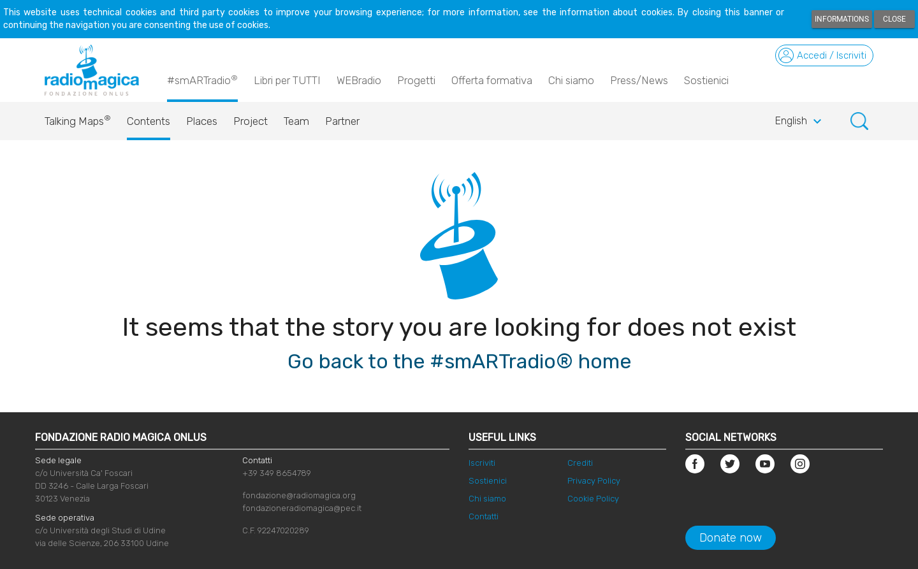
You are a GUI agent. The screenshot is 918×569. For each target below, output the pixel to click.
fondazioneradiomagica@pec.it (301, 508)
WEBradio (359, 80)
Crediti (580, 463)
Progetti (416, 80)
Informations (842, 19)
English (800, 121)
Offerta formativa (491, 80)
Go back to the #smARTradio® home (459, 361)
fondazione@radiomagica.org (299, 495)
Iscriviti (482, 463)
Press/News (639, 80)
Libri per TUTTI (287, 80)
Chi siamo (571, 80)
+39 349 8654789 (276, 473)
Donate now (730, 538)
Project (250, 121)
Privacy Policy (593, 481)
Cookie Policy (593, 498)
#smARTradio (202, 80)
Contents (148, 121)
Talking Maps (78, 118)
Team (296, 121)
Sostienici (706, 80)
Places (201, 121)
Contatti (484, 516)
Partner (342, 121)
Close (894, 19)
